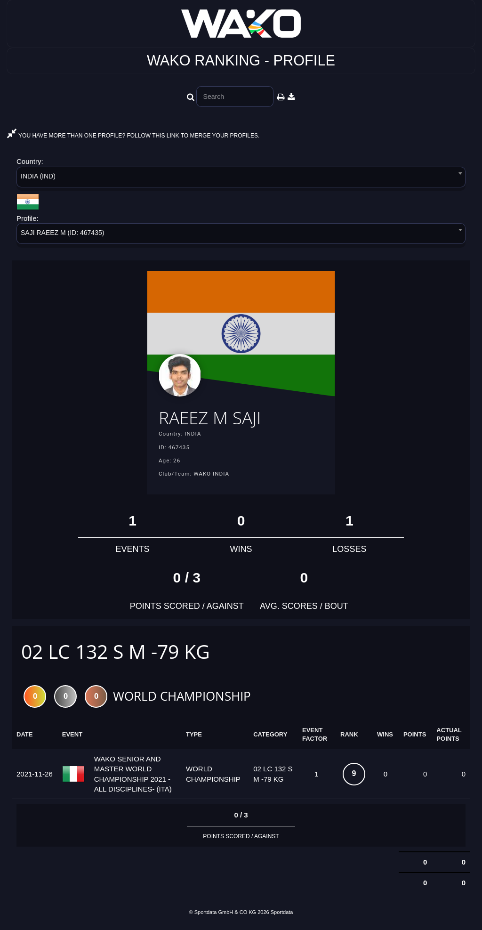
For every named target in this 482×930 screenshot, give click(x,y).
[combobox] (241, 179)
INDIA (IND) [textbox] (38, 176)
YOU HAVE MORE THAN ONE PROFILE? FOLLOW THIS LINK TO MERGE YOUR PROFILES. (133, 135)
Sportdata (282, 914)
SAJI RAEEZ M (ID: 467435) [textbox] (62, 232)
